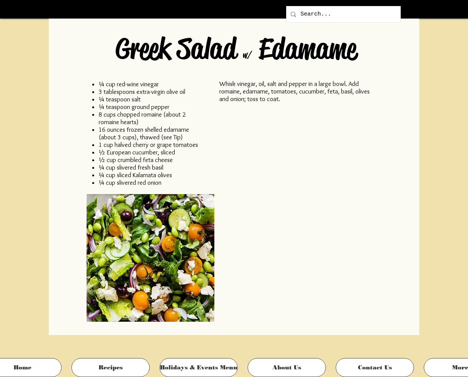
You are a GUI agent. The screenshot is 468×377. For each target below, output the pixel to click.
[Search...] (343, 14)
